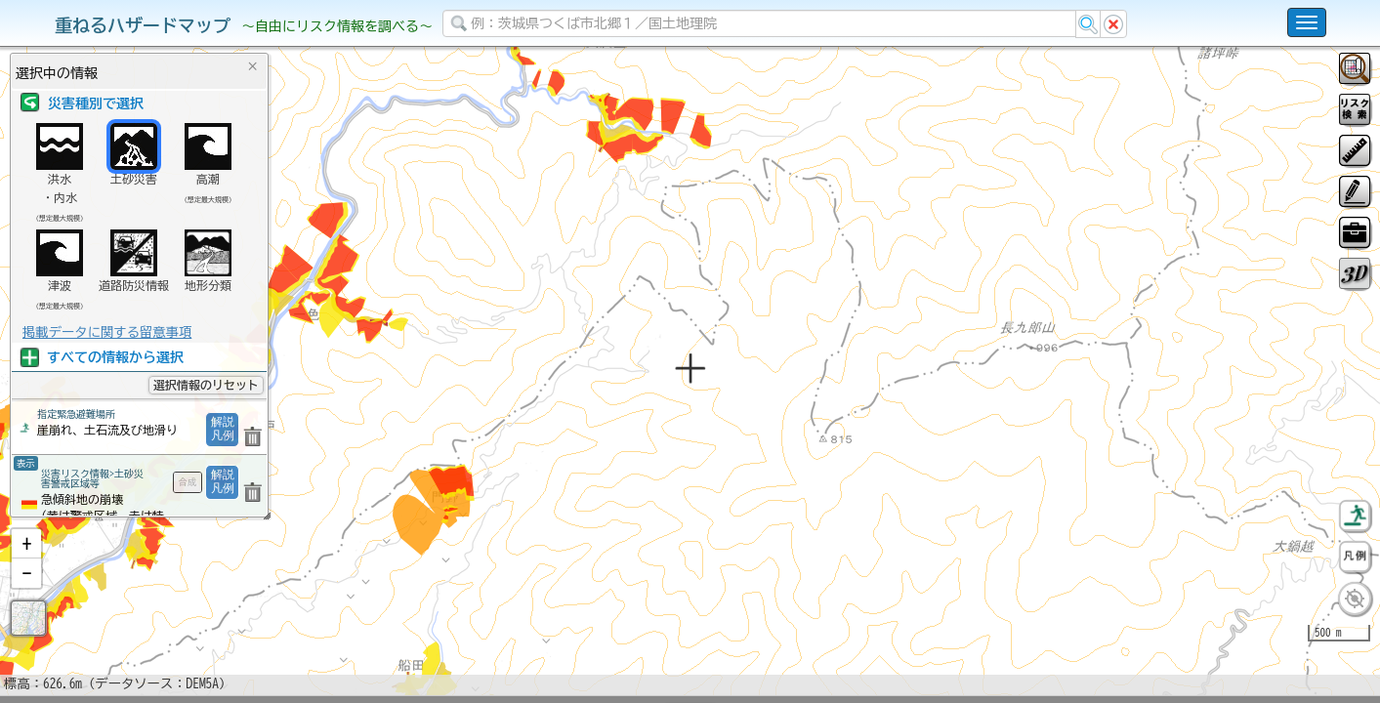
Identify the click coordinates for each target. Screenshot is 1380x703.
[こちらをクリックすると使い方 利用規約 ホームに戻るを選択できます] (1306, 22)
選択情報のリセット (206, 385)
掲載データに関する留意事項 (106, 332)
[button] (26, 594)
